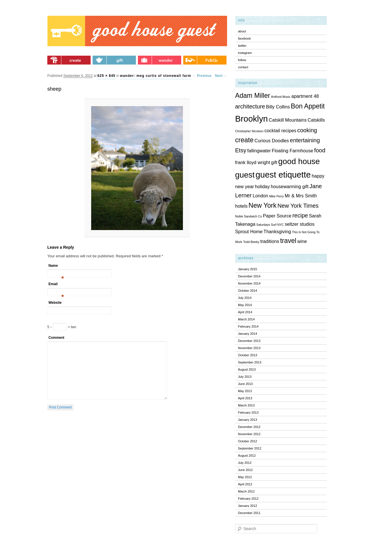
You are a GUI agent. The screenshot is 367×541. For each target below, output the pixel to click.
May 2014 (245, 305)
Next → (221, 76)
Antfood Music (280, 96)
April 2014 (245, 312)
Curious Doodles (272, 140)
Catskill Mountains (288, 119)
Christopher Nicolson (249, 131)
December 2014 (249, 276)
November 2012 (249, 434)
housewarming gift (290, 186)
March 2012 (246, 491)
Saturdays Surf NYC (270, 224)
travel (288, 240)
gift (274, 162)
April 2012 (245, 484)
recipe (300, 215)
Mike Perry (276, 196)
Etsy (240, 150)
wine (302, 241)
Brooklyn (251, 118)
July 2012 (244, 462)
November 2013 (249, 348)
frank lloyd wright (252, 162)
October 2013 (247, 355)
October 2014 (247, 290)
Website (55, 303)
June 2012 (245, 470)
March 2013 (246, 405)
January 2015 (247, 269)
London (260, 195)
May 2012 (245, 477)
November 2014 (249, 283)
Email (56, 285)
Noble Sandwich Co (248, 216)
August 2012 (247, 455)
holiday (262, 186)
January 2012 (247, 505)
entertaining (305, 140)
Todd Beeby (251, 242)
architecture (250, 106)
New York (263, 205)
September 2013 (249, 362)
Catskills (316, 119)
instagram (245, 53)
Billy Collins (278, 106)
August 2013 (247, 369)
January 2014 (247, 333)
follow (242, 60)
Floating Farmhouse (292, 150)
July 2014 (244, 297)
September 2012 (249, 448)
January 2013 (247, 419)
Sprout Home (249, 231)
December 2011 (249, 513)
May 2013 (245, 391)
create (244, 140)
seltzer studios (300, 224)
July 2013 (244, 376)
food (319, 150)
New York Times (298, 206)
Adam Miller (252, 95)
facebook (244, 38)
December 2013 (249, 340)
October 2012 (247, 441)
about (242, 31)
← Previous (202, 76)
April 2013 (245, 398)
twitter (242, 45)
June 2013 (245, 384)
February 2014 (248, 326)
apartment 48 (305, 96)
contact (243, 67)
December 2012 (249, 427)
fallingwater (259, 150)
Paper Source (277, 215)
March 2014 (246, 319)
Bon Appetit (308, 106)
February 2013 (248, 412)
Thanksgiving (277, 231)
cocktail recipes (280, 130)
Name (56, 266)
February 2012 (248, 498)
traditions (269, 241)
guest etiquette (283, 174)
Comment (56, 338)
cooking (307, 130)
